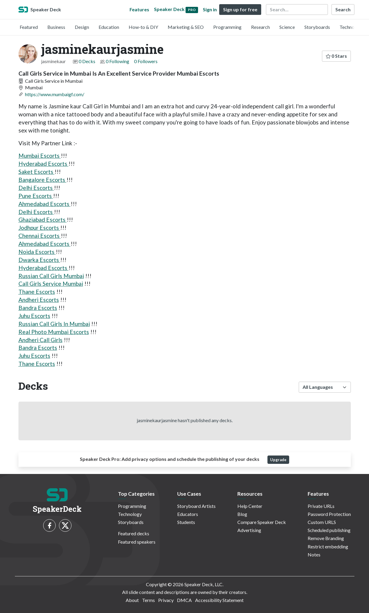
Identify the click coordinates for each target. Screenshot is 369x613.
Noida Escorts (37, 251)
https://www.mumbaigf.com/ (54, 94)
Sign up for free (240, 9)
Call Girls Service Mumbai (50, 283)
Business (56, 27)
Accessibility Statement (219, 600)
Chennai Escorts (39, 235)
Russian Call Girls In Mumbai (54, 323)
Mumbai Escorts (39, 155)
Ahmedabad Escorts (44, 203)
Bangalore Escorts (42, 179)
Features (139, 9)
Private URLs (321, 506)
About (132, 600)
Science (287, 27)
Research (260, 27)
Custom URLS (322, 522)
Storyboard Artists (196, 506)
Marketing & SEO (186, 27)
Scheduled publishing (329, 530)
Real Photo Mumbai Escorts (53, 331)
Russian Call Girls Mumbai (51, 275)
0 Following (117, 61)
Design (82, 27)
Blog (242, 514)
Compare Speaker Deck (261, 522)
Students (186, 522)
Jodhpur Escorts (39, 227)
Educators (187, 514)
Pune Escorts (35, 195)
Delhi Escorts (36, 187)
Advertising (249, 530)
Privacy (166, 600)
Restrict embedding (328, 546)
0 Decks (87, 61)
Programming (227, 27)
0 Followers (146, 61)
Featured (29, 27)
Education (109, 27)
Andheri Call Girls (40, 339)
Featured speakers (136, 542)
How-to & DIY (143, 27)
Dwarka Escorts (39, 259)
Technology (351, 27)
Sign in (210, 9)
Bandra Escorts (37, 307)
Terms (148, 600)
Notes (314, 554)
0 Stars (336, 56)
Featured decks (133, 533)
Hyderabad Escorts (43, 163)
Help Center (249, 506)
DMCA (184, 600)
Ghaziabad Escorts (42, 219)
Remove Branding (326, 538)
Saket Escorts (36, 171)
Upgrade (278, 459)
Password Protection (329, 514)
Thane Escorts (36, 291)
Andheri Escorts (38, 299)
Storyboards (317, 27)
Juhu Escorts (34, 315)
